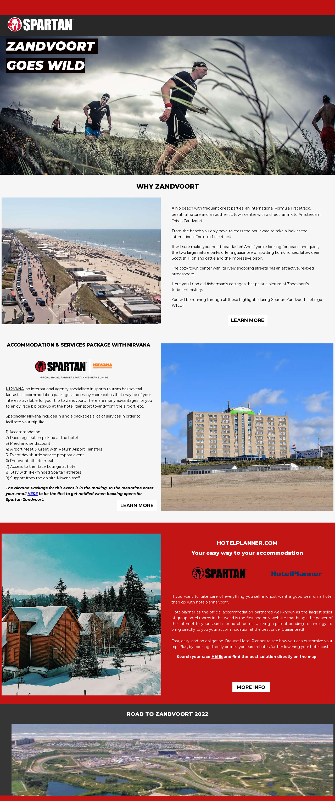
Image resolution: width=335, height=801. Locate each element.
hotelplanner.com (212, 602)
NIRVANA (15, 389)
